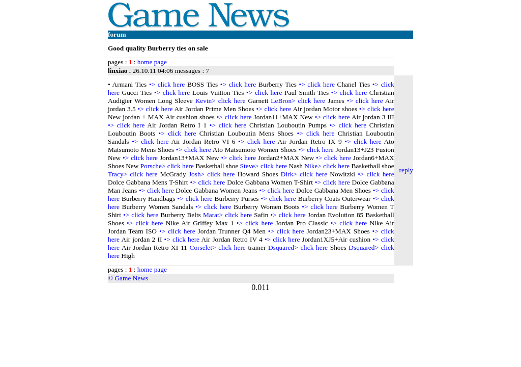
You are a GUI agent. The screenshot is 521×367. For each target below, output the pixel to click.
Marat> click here (227, 215)
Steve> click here (263, 166)
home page (152, 62)
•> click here (167, 84)
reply (406, 170)
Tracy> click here (132, 174)
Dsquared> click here (298, 247)
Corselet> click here (218, 247)
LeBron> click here (298, 100)
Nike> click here (327, 166)
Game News (131, 278)
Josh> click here (212, 174)
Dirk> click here (304, 174)
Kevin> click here (220, 100)
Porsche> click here (167, 166)
